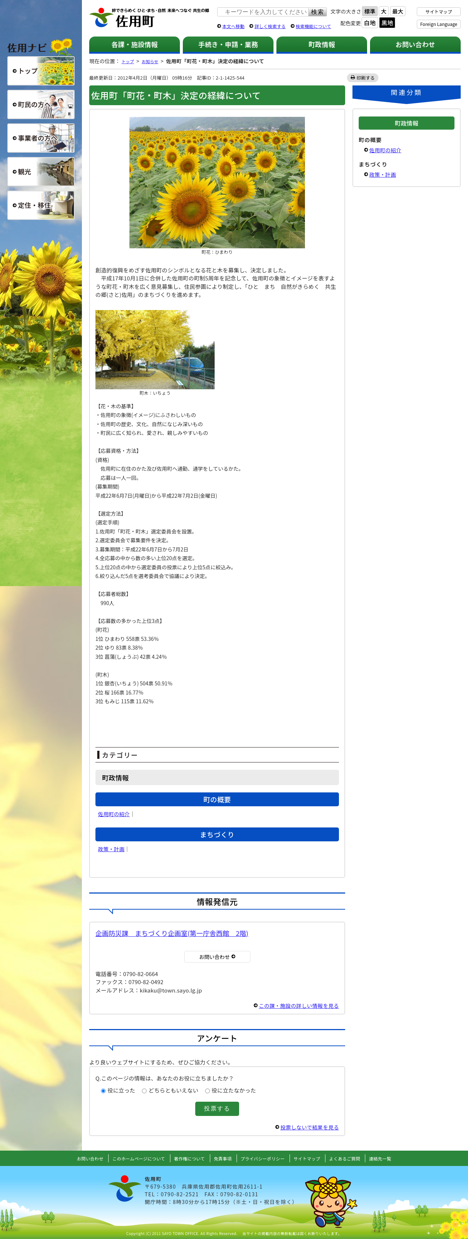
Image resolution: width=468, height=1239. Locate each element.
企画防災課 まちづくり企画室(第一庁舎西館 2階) (171, 933)
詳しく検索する (270, 26)
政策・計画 (112, 849)
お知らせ (155, 61)
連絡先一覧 (394, 1158)
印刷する (365, 77)
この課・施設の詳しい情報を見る (297, 1005)
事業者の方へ (41, 138)
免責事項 (222, 1158)
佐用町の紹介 (114, 814)
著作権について (185, 1158)
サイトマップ (439, 11)
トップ (129, 61)
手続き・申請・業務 (228, 44)
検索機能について (313, 26)
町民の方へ (41, 104)
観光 (41, 171)
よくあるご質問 (356, 1158)
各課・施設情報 (134, 44)
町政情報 (322, 44)
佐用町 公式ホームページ (149, 17)
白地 (369, 22)
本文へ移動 (233, 26)
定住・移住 (41, 205)
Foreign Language (438, 24)
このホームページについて (129, 1158)
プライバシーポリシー (265, 1158)
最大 (397, 11)
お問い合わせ (415, 44)
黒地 (387, 22)
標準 (369, 11)
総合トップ (41, 70)
